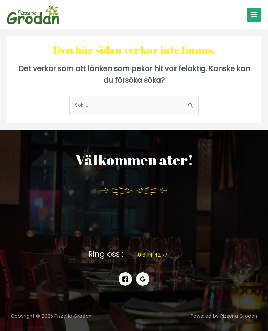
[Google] (142, 279)
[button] (153, 255)
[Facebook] (125, 279)
